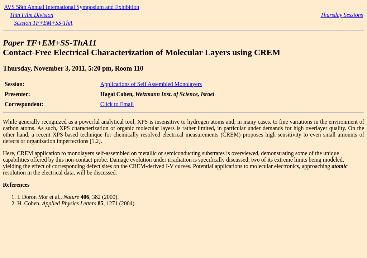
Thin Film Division (31, 15)
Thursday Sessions (341, 15)
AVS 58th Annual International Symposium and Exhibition (71, 7)
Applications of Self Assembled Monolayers (151, 84)
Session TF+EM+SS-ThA (43, 23)
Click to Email (117, 104)
